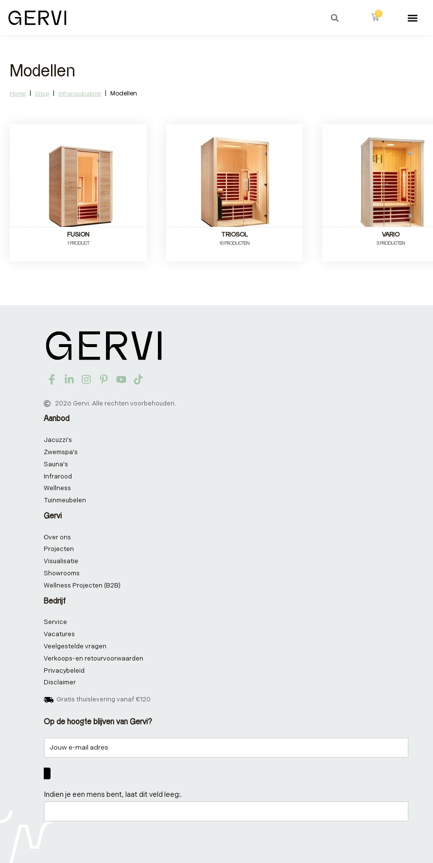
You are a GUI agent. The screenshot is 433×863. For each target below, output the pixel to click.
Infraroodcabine (79, 93)
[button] (335, 18)
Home (18, 93)
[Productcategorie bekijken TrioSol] (234, 188)
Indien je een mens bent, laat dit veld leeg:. (113, 794)
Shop (42, 93)
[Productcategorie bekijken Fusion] (78, 188)
